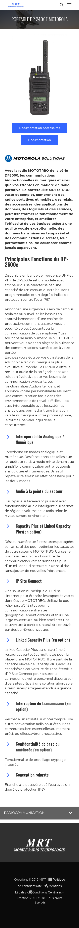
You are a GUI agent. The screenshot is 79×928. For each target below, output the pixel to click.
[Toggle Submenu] (72, 813)
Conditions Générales (47, 892)
